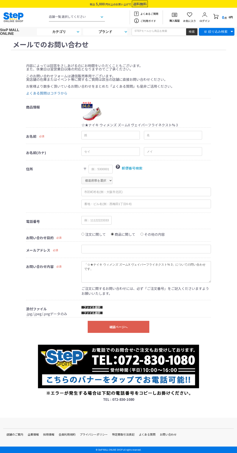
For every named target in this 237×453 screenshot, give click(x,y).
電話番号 (33, 221)
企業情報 (33, 434)
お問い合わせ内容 (40, 266)
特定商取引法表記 (123, 434)
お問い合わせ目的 (40, 237)
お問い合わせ (168, 434)
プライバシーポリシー (94, 434)
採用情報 (48, 434)
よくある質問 (147, 434)
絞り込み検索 (218, 31)
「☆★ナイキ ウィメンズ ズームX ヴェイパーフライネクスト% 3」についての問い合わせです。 (146, 272)
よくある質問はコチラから (46, 93)
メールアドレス (38, 250)
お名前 (31, 136)
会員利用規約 (67, 434)
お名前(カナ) (36, 152)
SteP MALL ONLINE (9, 31)
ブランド (105, 32)
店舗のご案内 (14, 434)
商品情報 (33, 107)
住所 (29, 169)
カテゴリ (59, 32)
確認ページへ (118, 327)
